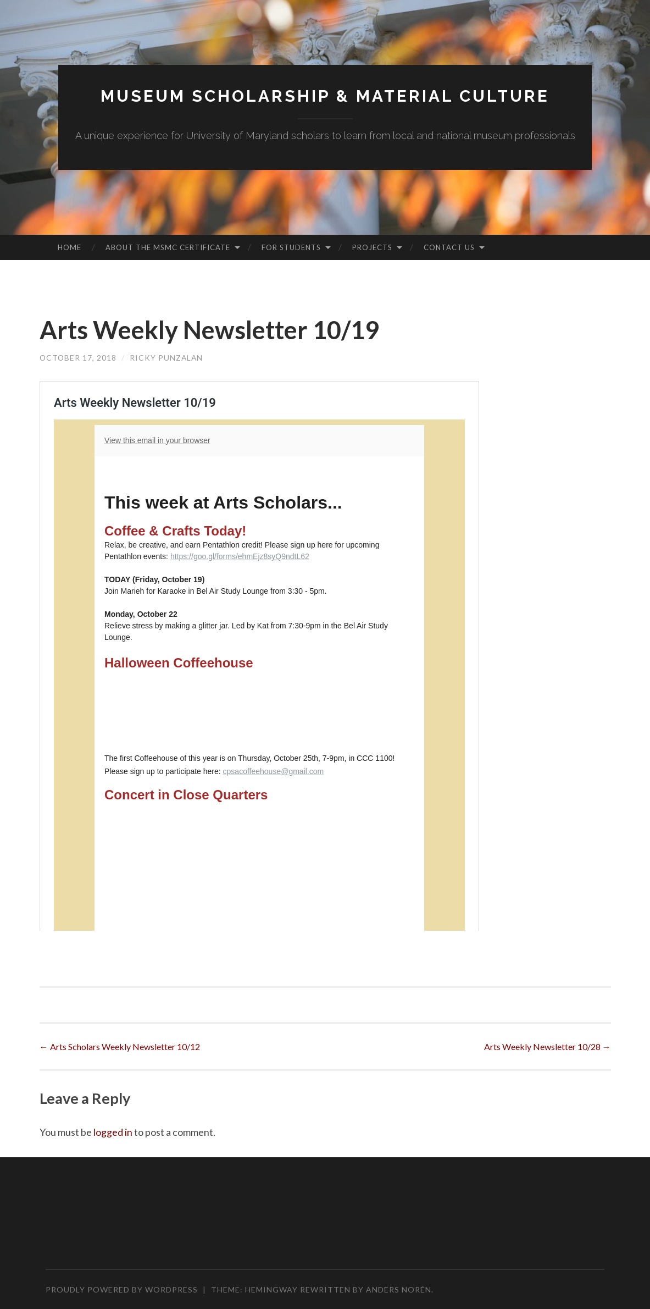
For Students (291, 247)
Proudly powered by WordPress (122, 1289)
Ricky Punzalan (168, 357)
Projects (372, 247)
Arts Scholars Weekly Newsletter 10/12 (120, 1046)
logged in (112, 1132)
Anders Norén (398, 1289)
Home (69, 247)
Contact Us (449, 247)
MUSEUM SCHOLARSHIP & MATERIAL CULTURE (325, 96)
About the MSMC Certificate (167, 247)
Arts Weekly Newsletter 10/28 (547, 1046)
